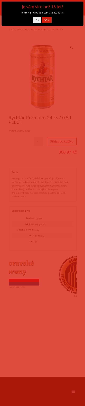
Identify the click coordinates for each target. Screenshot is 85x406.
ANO (46, 19)
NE (37, 19)
